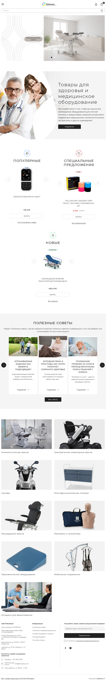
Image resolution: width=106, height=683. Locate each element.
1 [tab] (51, 57)
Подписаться (84, 635)
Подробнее (69, 127)
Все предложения (79, 223)
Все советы (53, 399)
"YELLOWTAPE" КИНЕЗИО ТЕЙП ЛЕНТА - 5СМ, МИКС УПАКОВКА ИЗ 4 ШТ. (79, 203)
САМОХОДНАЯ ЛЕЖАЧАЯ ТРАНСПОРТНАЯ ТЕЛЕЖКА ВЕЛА (53, 280)
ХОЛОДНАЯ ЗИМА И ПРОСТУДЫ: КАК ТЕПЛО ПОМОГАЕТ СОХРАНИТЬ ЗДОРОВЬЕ (53, 365)
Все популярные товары (27, 222)
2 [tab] (54, 57)
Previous (8, 179)
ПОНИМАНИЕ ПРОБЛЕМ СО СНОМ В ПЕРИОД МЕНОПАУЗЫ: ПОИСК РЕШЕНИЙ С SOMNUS (82, 367)
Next (45, 179)
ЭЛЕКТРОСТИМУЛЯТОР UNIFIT (27, 197)
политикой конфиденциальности (87, 641)
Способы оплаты (38, 640)
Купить (27, 216)
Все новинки (53, 301)
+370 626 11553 (17, 659)
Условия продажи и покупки (43, 634)
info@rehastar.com (22, 664)
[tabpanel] (53, 38)
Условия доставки (39, 627)
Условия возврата (38, 637)
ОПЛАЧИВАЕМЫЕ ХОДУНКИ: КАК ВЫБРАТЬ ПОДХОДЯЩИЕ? (23, 365)
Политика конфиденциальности (44, 630)
